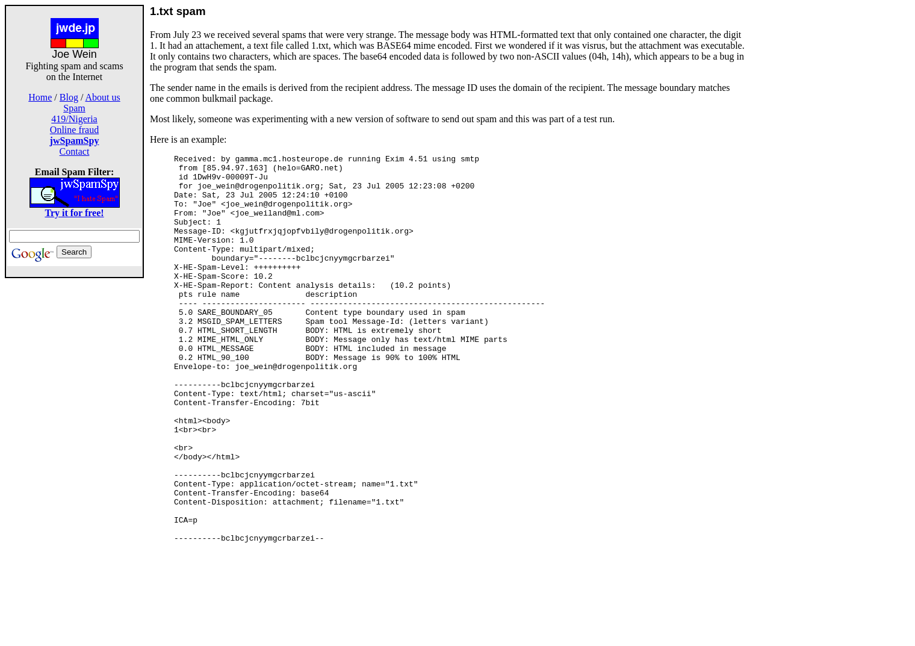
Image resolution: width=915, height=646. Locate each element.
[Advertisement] (74, 458)
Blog (69, 97)
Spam (74, 108)
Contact (75, 151)
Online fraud (74, 130)
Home (40, 97)
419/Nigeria (74, 119)
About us (102, 97)
